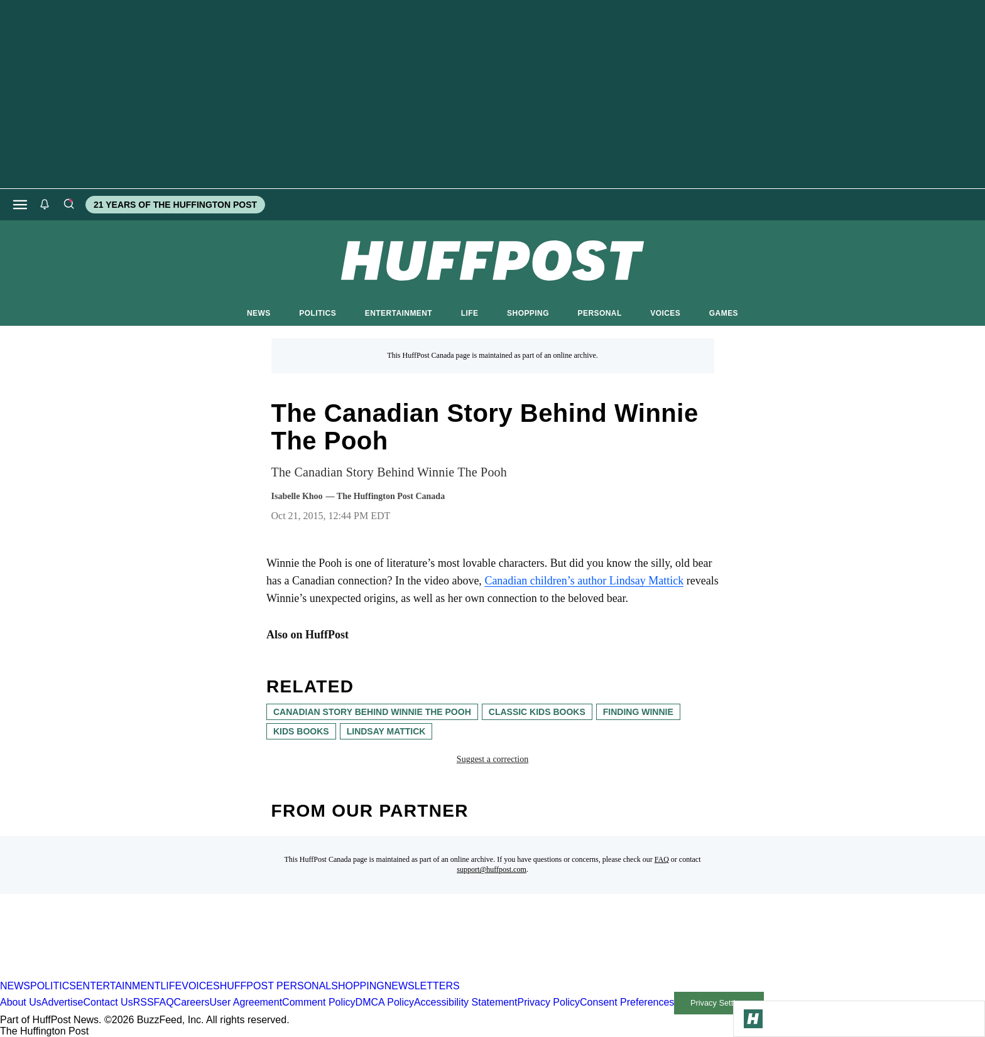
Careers (192, 1002)
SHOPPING (528, 313)
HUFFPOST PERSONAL (276, 986)
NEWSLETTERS (422, 986)
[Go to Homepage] (753, 1018)
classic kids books (537, 712)
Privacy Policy (548, 1002)
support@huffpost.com (491, 869)
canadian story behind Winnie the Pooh (372, 712)
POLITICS (317, 313)
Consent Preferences (627, 1002)
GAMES (723, 313)
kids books (301, 731)
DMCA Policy (385, 1002)
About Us (20, 1002)
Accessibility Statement (466, 1002)
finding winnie (638, 712)
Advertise (62, 1002)
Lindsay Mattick (386, 731)
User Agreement (245, 1002)
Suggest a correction (492, 759)
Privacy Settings (719, 1002)
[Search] (68, 204)
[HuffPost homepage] (162, 974)
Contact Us (108, 1002)
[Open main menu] (20, 204)
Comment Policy (318, 1002)
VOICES (665, 313)
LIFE (470, 313)
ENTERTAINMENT (398, 313)
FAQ (662, 859)
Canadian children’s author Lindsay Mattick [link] (583, 580)
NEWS (259, 313)
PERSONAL (600, 313)
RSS (143, 1002)
